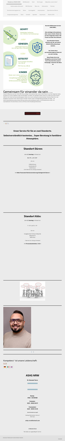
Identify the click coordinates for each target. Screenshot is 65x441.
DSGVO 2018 (51, 14)
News (24, 10)
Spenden (35, 14)
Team (22, 14)
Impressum (42, 14)
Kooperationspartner (12, 14)
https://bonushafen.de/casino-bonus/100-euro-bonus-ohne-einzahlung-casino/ (21, 100)
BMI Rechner (29, 6)
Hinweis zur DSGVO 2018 (14, 2)
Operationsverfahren (52, 10)
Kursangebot (32, 10)
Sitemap (21, 437)
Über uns (37, 6)
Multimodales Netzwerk (17, 6)
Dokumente (45, 6)
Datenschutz (10, 437)
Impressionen (41, 10)
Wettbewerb (26, 2)
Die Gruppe (40, 2)
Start (33, 2)
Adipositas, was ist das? (51, 2)
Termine (52, 6)
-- (57, 14)
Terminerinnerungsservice (13, 10)
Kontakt (28, 14)
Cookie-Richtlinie (16, 437)
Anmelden (60, 438)
